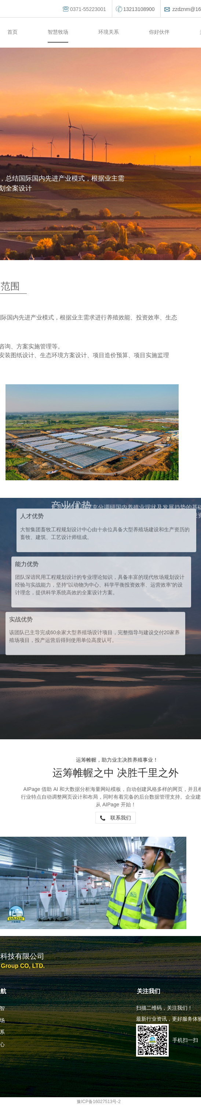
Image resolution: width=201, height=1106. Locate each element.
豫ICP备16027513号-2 (99, 1101)
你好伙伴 (159, 32)
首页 (12, 32)
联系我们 (115, 818)
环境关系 (108, 32)
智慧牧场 (58, 32)
